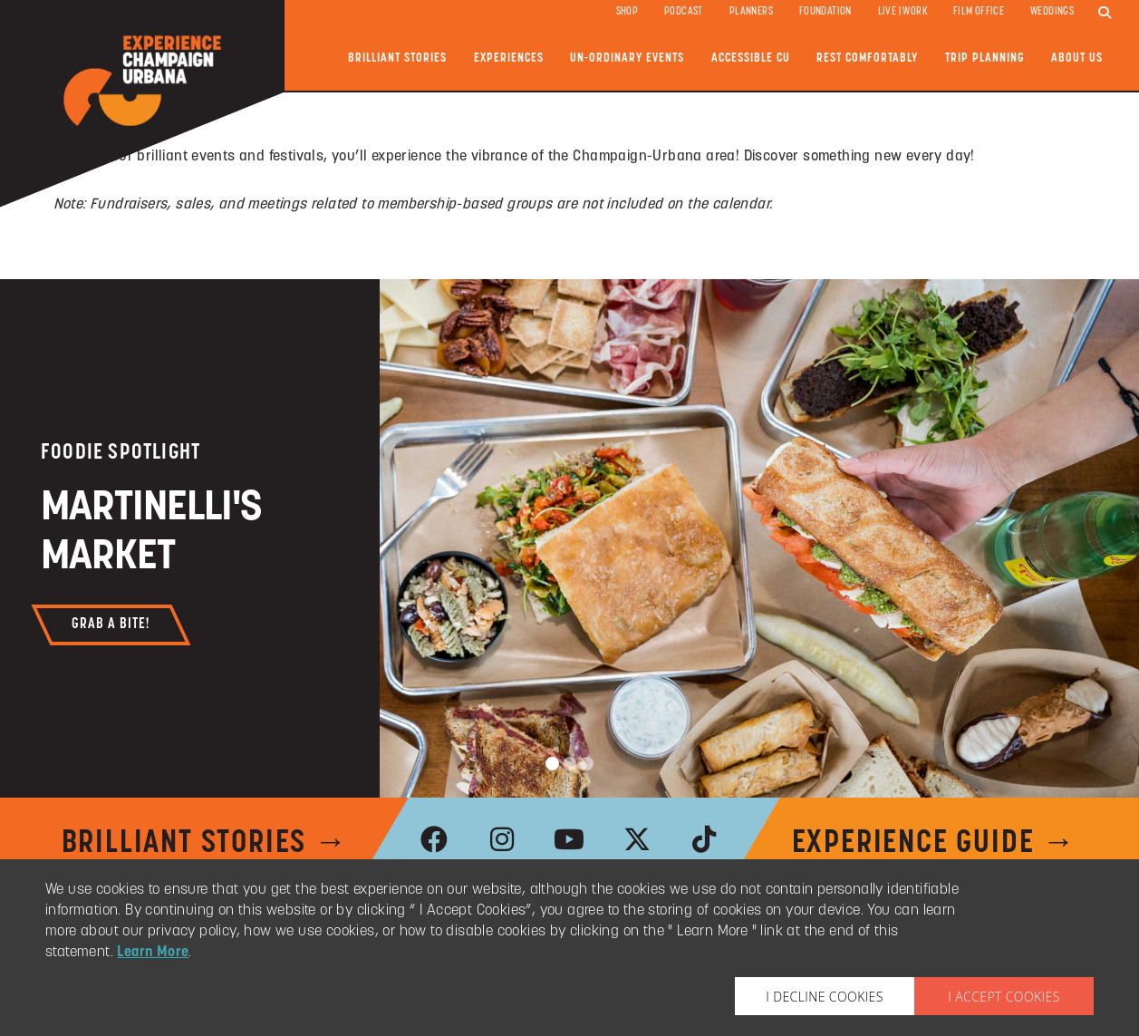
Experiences (509, 58)
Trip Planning (985, 58)
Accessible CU (750, 58)
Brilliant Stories (397, 58)
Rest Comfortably (867, 58)
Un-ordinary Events (627, 58)
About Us (1077, 58)
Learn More (152, 952)
